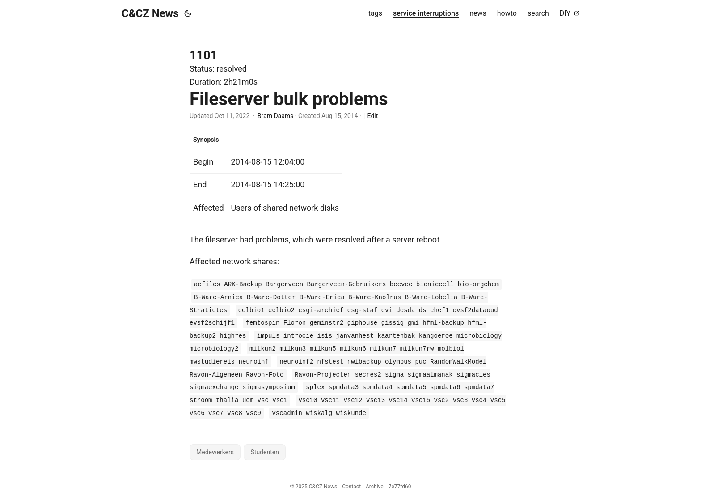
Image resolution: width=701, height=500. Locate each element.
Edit (372, 115)
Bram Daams (275, 115)
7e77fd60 (400, 486)
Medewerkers (215, 452)
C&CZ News (150, 13)
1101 (203, 55)
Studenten (264, 452)
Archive (375, 486)
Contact (351, 486)
